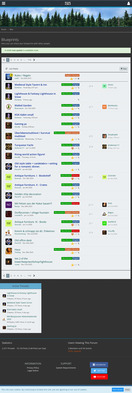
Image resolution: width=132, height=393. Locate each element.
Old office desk (23, 240)
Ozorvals (18, 178)
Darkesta (18, 87)
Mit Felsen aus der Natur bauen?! (33, 203)
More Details (118, 389)
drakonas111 (19, 148)
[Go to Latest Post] (104, 86)
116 (29, 60)
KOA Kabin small (24, 114)
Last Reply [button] (13, 68)
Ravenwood (19, 108)
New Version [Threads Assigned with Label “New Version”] (67, 84)
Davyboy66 (113, 134)
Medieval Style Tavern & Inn (31, 84)
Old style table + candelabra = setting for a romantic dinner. (36, 165)
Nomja (17, 206)
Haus (17, 249)
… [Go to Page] (25, 60)
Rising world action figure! (30, 154)
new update (17, 50)
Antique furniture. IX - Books (30, 221)
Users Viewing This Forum (82, 342)
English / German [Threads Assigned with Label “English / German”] (72, 75)
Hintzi (110, 84)
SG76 (70, 351)
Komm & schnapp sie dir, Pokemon (35, 231)
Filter (123, 69)
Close (127, 389)
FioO (110, 203)
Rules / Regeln (23, 75)
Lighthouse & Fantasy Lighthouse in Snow (35, 95)
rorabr (17, 264)
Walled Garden (23, 105)
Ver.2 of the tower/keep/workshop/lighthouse (33, 260)
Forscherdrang (20, 234)
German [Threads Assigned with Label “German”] (76, 175)
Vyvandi (77, 351)
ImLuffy (17, 127)
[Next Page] (34, 60)
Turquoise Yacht (24, 145)
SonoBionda (19, 139)
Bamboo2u (113, 105)
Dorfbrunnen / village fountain (32, 212)
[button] (3, 3)
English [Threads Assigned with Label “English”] (76, 84)
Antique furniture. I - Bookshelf (33, 175)
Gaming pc (21, 124)
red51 (17, 78)
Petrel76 (18, 169)
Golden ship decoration (28, 194)
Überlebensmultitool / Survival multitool (32, 134)
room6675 (18, 215)
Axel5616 (112, 221)
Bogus (110, 212)
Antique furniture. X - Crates (31, 184)
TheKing (18, 252)
